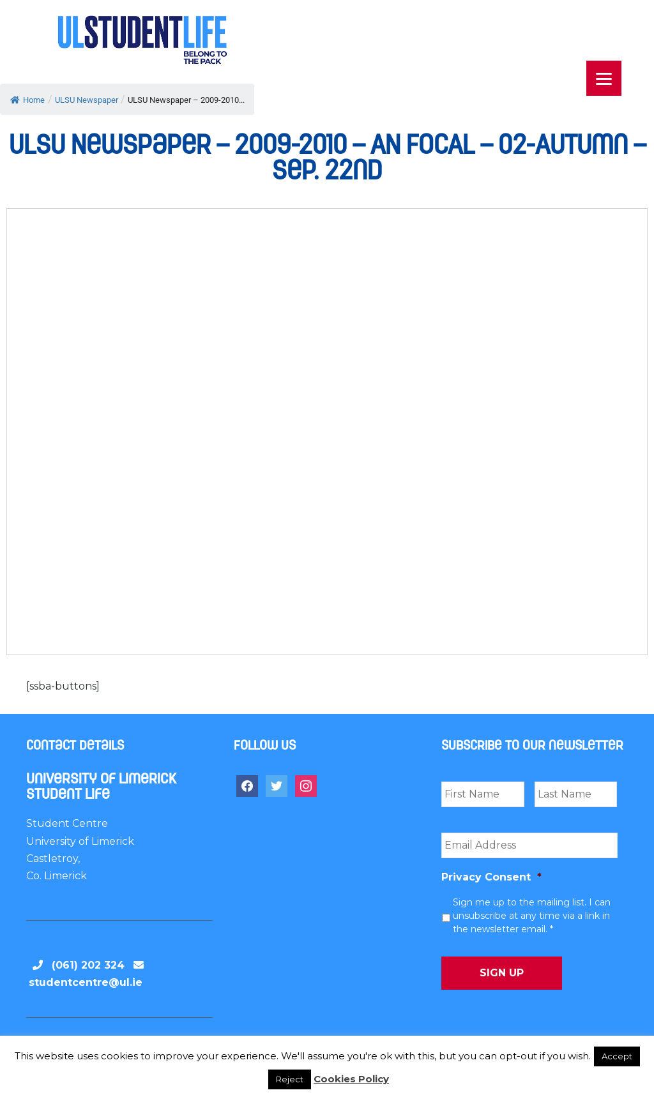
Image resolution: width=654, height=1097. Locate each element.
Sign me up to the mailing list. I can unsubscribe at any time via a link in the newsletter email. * (532, 916)
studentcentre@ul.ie (85, 982)
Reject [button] (289, 1079)
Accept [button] (617, 1056)
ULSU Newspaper (86, 100)
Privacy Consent (491, 877)
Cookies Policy (351, 1079)
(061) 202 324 (88, 965)
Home (27, 100)
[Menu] (603, 78)
